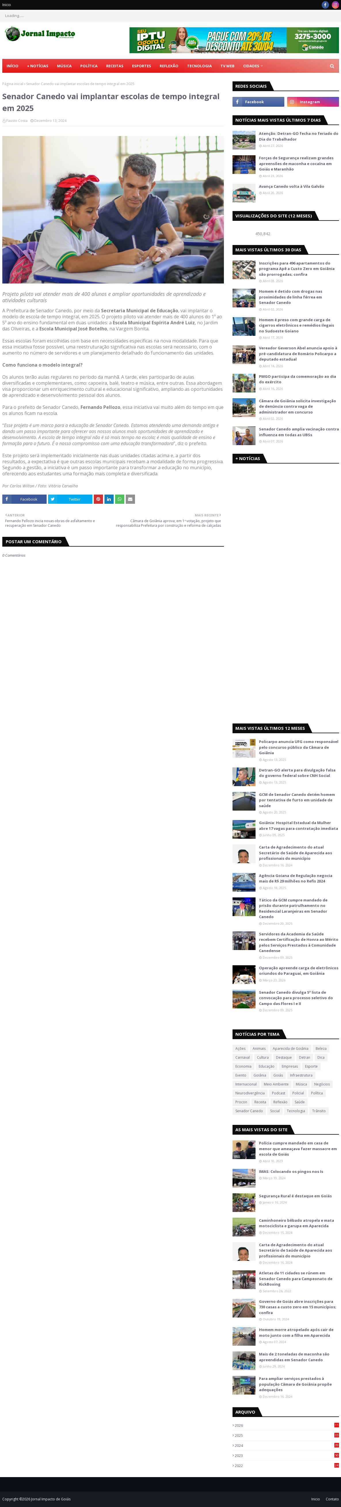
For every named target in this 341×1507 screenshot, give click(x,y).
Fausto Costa (17, 120)
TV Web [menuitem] (227, 65)
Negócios (322, 1084)
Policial (298, 1093)
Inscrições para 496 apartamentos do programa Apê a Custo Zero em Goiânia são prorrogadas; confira (297, 269)
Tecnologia (296, 1110)
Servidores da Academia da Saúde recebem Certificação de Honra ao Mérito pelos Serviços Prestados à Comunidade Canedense (298, 942)
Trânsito (319, 1110)
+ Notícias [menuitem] (37, 65)
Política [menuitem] (89, 65)
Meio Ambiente (276, 1084)
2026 (287, 1425)
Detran (304, 1057)
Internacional (246, 1084)
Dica (321, 1057)
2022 (287, 1465)
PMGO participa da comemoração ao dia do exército (297, 379)
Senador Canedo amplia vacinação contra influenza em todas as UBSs (299, 431)
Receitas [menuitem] (114, 65)
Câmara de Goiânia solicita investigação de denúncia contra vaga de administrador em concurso (297, 406)
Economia (243, 1066)
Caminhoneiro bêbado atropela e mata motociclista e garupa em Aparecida (296, 1223)
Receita (260, 1102)
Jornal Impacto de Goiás (51, 1499)
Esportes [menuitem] (141, 65)
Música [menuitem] (64, 65)
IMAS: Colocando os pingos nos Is (291, 1171)
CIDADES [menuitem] (251, 65)
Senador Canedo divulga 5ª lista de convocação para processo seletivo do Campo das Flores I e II (296, 998)
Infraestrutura (301, 1075)
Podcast (278, 1093)
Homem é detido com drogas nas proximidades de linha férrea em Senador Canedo (290, 297)
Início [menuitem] (12, 65)
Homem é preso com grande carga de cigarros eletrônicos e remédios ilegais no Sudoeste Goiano (296, 325)
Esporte (311, 1066)
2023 (287, 1455)
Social (275, 1110)
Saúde (300, 1102)
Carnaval (242, 1057)
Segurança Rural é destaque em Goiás (295, 1195)
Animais (259, 1048)
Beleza (321, 1048)
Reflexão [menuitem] (169, 65)
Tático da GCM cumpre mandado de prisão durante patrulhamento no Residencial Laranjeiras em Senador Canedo (293, 908)
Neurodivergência (250, 1093)
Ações (240, 1048)
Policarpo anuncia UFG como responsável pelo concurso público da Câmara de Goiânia (298, 747)
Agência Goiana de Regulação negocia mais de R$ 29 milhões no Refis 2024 (295, 878)
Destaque (284, 1057)
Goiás (278, 1075)
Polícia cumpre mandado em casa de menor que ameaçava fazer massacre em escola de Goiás (298, 1148)
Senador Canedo (249, 1110)
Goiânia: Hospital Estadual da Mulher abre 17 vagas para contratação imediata (298, 825)
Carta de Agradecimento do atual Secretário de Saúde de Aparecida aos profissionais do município (295, 853)
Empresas (290, 1066)
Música (301, 1084)
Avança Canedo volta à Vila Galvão (291, 186)
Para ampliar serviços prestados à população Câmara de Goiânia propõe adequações (295, 1384)
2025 (287, 1435)
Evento (240, 1075)
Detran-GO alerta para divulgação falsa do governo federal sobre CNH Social (297, 772)
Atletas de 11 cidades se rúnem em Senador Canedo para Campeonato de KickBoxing (295, 1278)
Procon (241, 1102)
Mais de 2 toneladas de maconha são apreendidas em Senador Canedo (294, 1356)
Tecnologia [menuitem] (199, 65)
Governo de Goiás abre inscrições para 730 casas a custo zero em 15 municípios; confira (297, 1307)
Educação (267, 1066)
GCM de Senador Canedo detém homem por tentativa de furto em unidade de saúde (297, 800)
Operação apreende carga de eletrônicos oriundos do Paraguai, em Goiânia (298, 970)
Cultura (263, 1057)
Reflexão (280, 1102)
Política (317, 1093)
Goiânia (260, 1075)
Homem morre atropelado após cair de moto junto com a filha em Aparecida (296, 1332)
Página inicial (12, 83)
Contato (332, 1499)
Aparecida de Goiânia (290, 1048)
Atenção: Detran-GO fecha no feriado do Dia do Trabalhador (298, 136)
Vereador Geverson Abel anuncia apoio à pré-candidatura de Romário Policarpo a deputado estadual (298, 353)
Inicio (6, 4)
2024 (287, 1445)
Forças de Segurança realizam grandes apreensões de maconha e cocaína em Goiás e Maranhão (296, 163)
